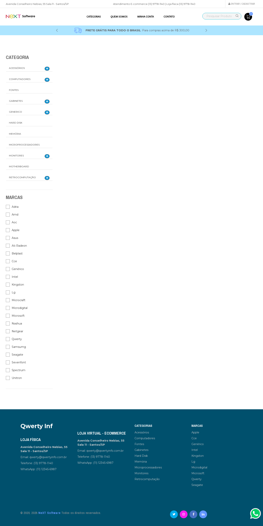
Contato (169, 16)
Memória (15, 133)
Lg (13, 292)
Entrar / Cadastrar (241, 3)
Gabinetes (16, 100)
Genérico (18, 269)
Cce (14, 261)
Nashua (17, 323)
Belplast (17, 253)
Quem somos (119, 16)
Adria (15, 207)
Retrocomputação (22, 177)
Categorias (94, 16)
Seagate (17, 354)
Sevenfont (19, 362)
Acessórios (17, 68)
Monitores (16, 155)
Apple (15, 230)
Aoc (14, 222)
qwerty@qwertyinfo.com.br (48, 457)
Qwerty (17, 339)
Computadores (19, 79)
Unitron (17, 378)
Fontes (14, 90)
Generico (15, 111)
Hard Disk (15, 122)
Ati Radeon (19, 245)
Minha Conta (145, 16)
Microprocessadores (24, 144)
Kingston (18, 284)
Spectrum (18, 370)
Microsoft (18, 315)
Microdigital (19, 308)
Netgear (17, 331)
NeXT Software (49, 513)
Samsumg (19, 347)
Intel (15, 277)
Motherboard (19, 166)
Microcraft (18, 300)
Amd (15, 214)
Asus (15, 238)
